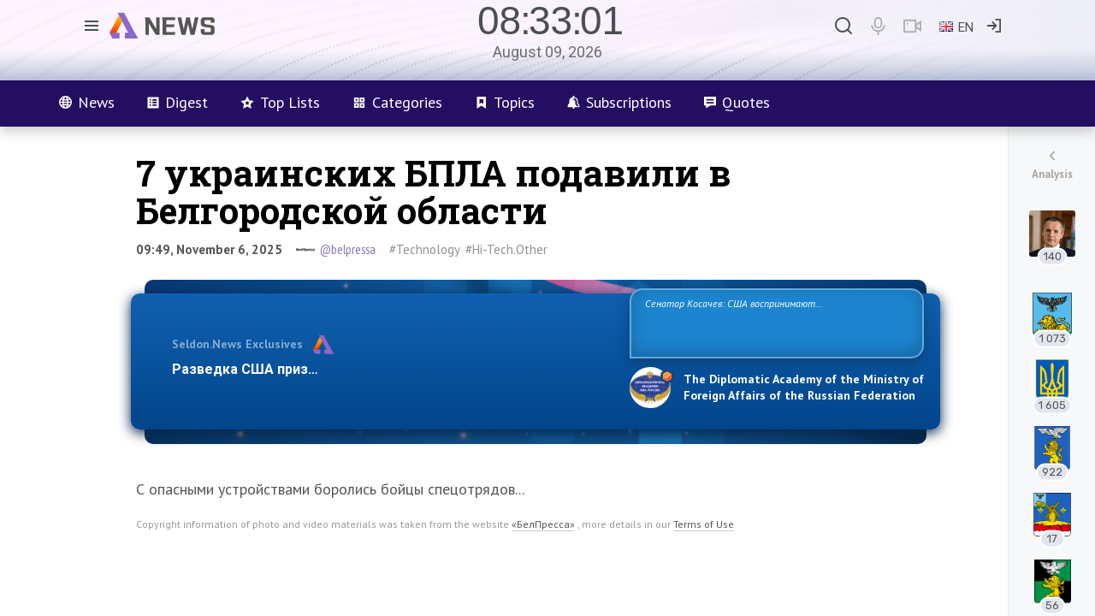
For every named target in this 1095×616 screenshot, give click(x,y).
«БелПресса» (543, 524)
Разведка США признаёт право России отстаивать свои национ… (392, 369)
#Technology (424, 249)
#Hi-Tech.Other (506, 249)
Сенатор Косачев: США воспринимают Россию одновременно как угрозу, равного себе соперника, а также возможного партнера (774, 322)
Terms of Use (703, 524)
